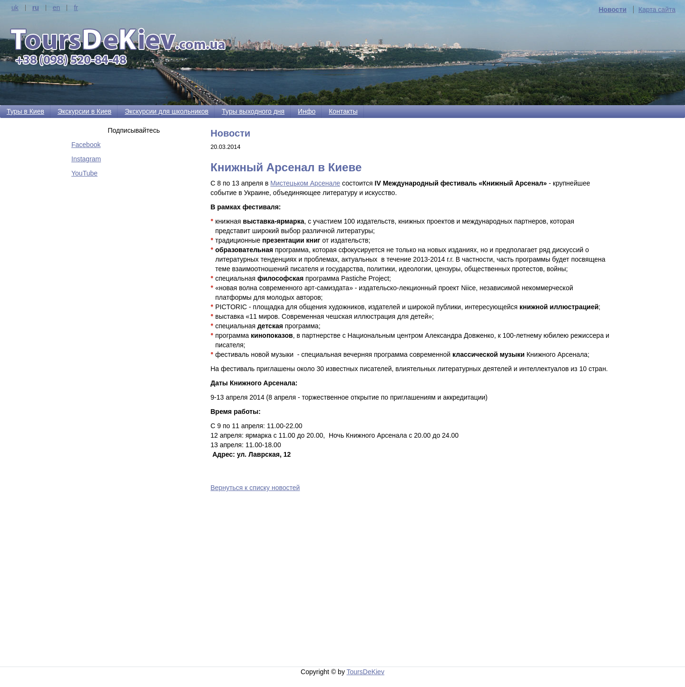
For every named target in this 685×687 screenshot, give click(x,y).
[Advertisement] (412, 581)
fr (76, 8)
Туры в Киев (25, 111)
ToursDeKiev (365, 672)
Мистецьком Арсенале (305, 183)
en (56, 8)
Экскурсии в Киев (84, 111)
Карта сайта (656, 9)
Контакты (343, 111)
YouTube (84, 173)
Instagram (86, 159)
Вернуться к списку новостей (255, 487)
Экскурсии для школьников (166, 111)
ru (35, 8)
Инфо (306, 111)
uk (15, 8)
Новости (612, 9)
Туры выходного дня (253, 111)
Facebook (85, 144)
